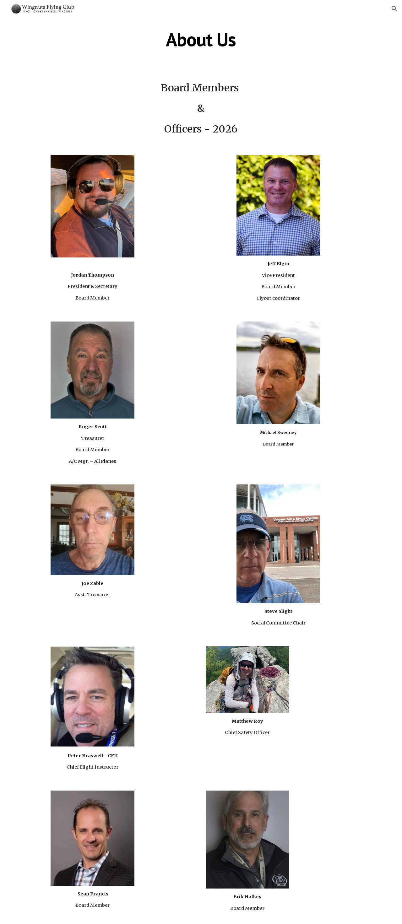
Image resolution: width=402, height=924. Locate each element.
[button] (394, 8)
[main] (201, 39)
